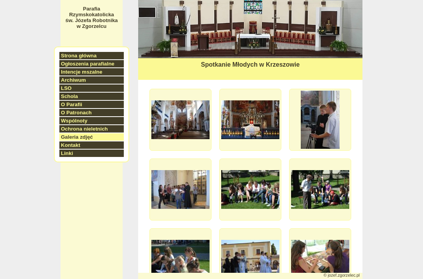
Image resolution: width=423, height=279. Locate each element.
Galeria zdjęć (77, 137)
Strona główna (79, 56)
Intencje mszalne (81, 72)
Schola (69, 96)
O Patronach (76, 112)
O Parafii (71, 104)
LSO (66, 88)
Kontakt (70, 145)
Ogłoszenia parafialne (87, 64)
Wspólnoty (74, 121)
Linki (67, 153)
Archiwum (73, 80)
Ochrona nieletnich (84, 129)
